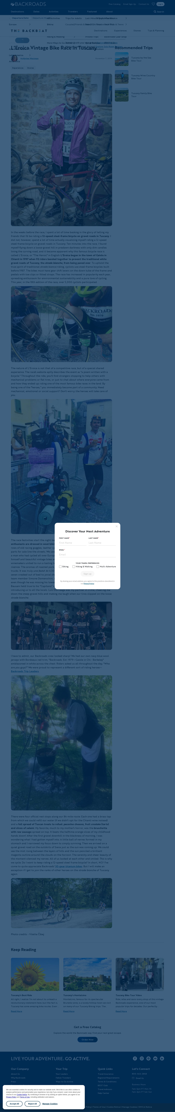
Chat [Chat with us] (164, 1105)
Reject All (32, 1104)
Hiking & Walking (84, 566)
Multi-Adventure (108, 566)
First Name (64, 538)
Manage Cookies (49, 1104)
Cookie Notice (22, 1095)
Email (61, 550)
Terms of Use (25, 1097)
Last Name (93, 538)
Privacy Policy (11, 1097)
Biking (65, 566)
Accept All (14, 1104)
